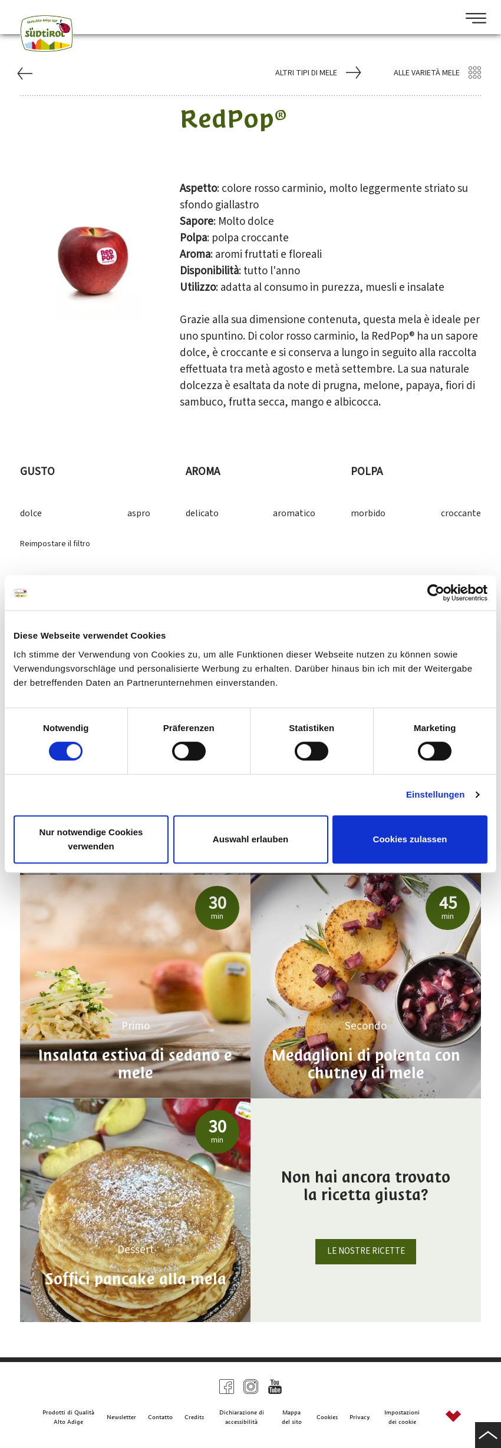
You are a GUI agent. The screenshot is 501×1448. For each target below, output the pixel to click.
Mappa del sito (292, 1417)
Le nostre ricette (366, 1251)
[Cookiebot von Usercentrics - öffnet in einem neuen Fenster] (435, 593)
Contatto (160, 1417)
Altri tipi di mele (316, 73)
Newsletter (121, 1417)
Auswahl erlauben (250, 839)
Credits (194, 1417)
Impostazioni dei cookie (402, 1417)
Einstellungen (435, 794)
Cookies (327, 1417)
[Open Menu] (471, 19)
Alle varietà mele (437, 73)
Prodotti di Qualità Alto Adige (68, 1417)
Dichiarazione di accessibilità (241, 1417)
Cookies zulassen (410, 839)
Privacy (360, 1417)
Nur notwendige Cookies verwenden (91, 839)
